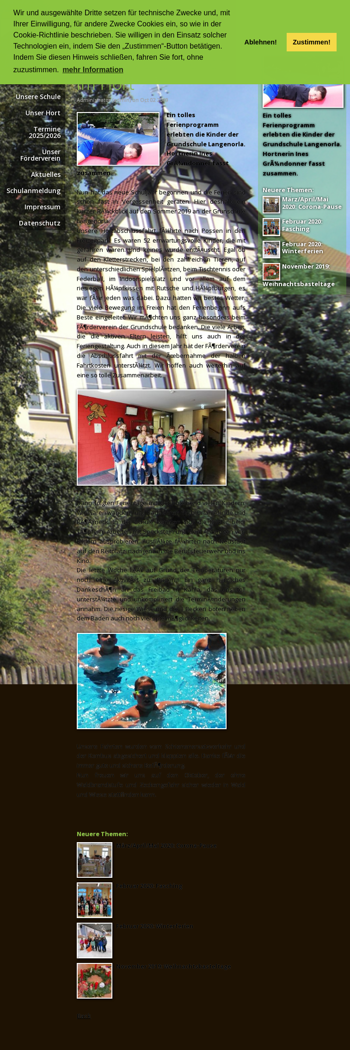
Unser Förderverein (40, 154)
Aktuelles (46, 174)
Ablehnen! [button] (261, 42)
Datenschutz (40, 223)
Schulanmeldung (33, 190)
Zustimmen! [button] (312, 42)
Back (84, 1016)
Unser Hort (43, 112)
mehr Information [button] (92, 70)
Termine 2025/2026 (45, 132)
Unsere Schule (38, 96)
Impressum (43, 206)
